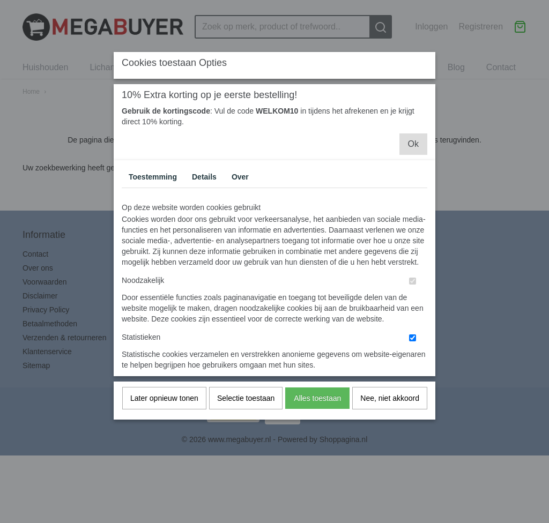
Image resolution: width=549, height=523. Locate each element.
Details (204, 199)
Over (240, 199)
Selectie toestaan (245, 420)
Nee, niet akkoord (389, 420)
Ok (413, 166)
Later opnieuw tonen (164, 420)
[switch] (412, 303)
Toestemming (153, 199)
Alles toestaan (317, 420)
